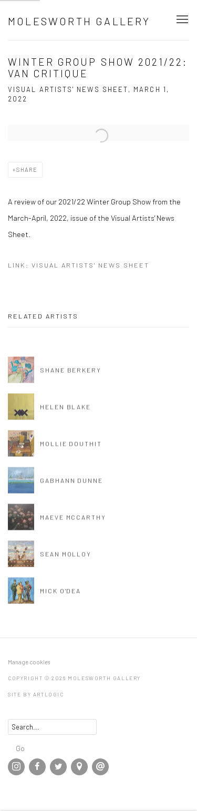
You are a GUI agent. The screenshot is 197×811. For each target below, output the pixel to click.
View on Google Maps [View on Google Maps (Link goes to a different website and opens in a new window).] (79, 766)
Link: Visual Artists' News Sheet (78, 265)
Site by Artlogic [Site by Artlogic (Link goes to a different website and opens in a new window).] (36, 694)
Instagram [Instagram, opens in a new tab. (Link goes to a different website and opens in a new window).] (16, 766)
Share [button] (27, 169)
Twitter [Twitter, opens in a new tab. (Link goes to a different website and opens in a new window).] (58, 766)
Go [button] (20, 748)
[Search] (52, 727)
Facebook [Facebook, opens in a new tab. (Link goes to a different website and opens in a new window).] (37, 766)
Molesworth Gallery (79, 21)
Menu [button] (181, 20)
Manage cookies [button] (29, 662)
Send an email (100, 766)
